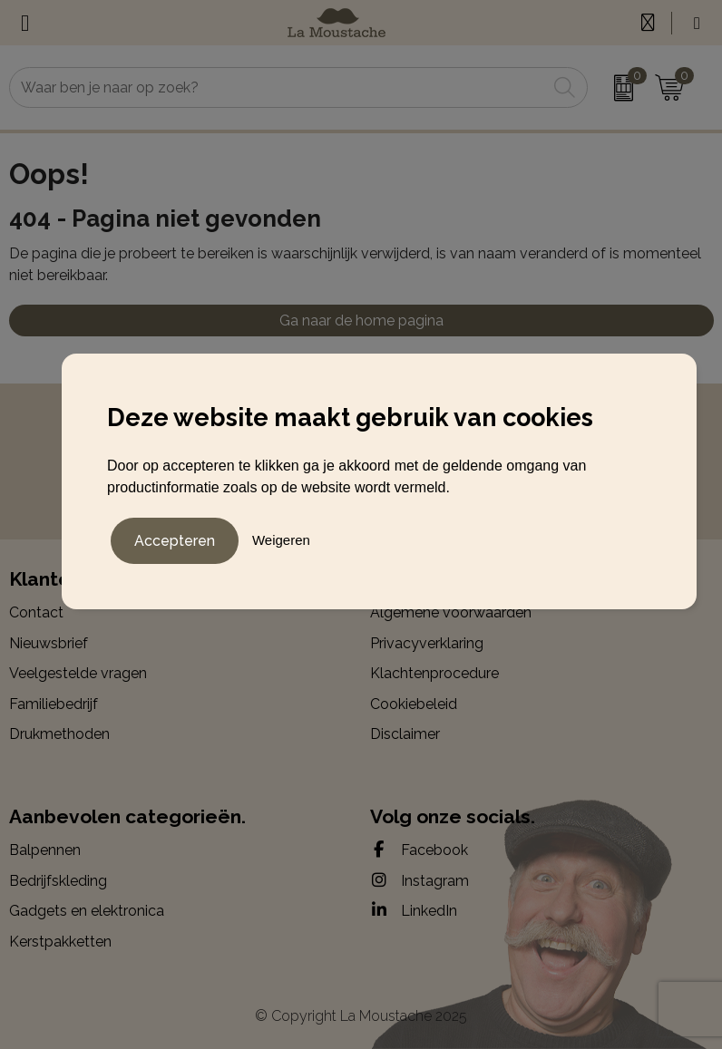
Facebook (419, 849)
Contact (36, 612)
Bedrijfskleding (58, 880)
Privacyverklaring (426, 643)
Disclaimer (405, 734)
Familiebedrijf (53, 704)
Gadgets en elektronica (86, 910)
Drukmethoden (59, 734)
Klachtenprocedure (434, 673)
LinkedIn (413, 910)
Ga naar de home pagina (361, 320)
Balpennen (45, 850)
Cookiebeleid (413, 704)
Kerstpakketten (60, 941)
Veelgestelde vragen (78, 673)
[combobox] (278, 87)
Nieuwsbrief (48, 643)
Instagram (419, 880)
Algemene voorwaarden (451, 612)
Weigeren (281, 540)
